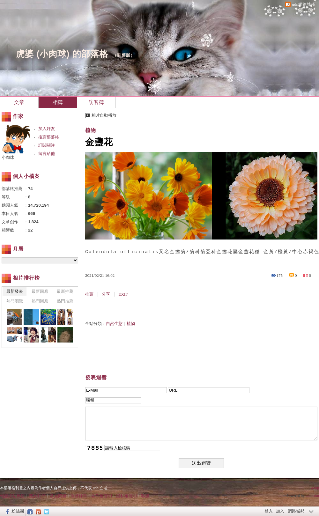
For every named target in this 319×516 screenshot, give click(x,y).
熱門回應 (40, 301)
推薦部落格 (48, 137)
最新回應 (40, 291)
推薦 (89, 294)
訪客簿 (96, 102)
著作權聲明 (101, 495)
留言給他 (46, 153)
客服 (145, 495)
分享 (106, 294)
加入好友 (46, 128)
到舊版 (123, 55)
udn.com (312, 495)
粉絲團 (17, 511)
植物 (90, 130)
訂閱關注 (46, 145)
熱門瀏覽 (14, 301)
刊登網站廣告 (12, 495)
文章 (19, 102)
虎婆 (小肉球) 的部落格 (62, 54)
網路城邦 (296, 511)
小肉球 (8, 157)
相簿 (58, 102)
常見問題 (58, 495)
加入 (280, 511)
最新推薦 (65, 291)
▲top (314, 488)
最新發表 (14, 291)
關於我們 (37, 495)
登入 (268, 511)
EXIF (123, 294)
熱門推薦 (65, 301)
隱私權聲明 (126, 495)
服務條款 (78, 495)
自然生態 (114, 323)
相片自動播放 (104, 115)
